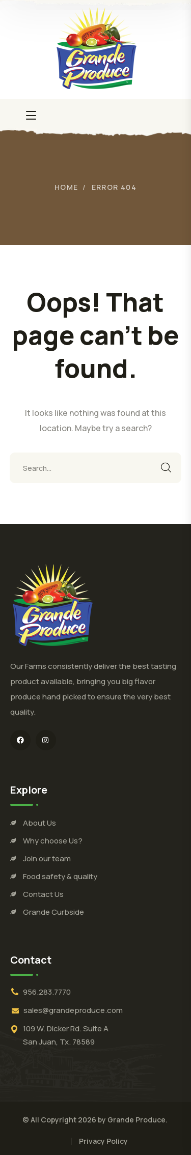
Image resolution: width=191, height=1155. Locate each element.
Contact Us (43, 894)
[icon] (20, 740)
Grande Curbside (53, 912)
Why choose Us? (53, 840)
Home (66, 187)
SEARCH (166, 468)
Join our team (47, 858)
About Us (39, 823)
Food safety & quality (60, 876)
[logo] (96, 48)
